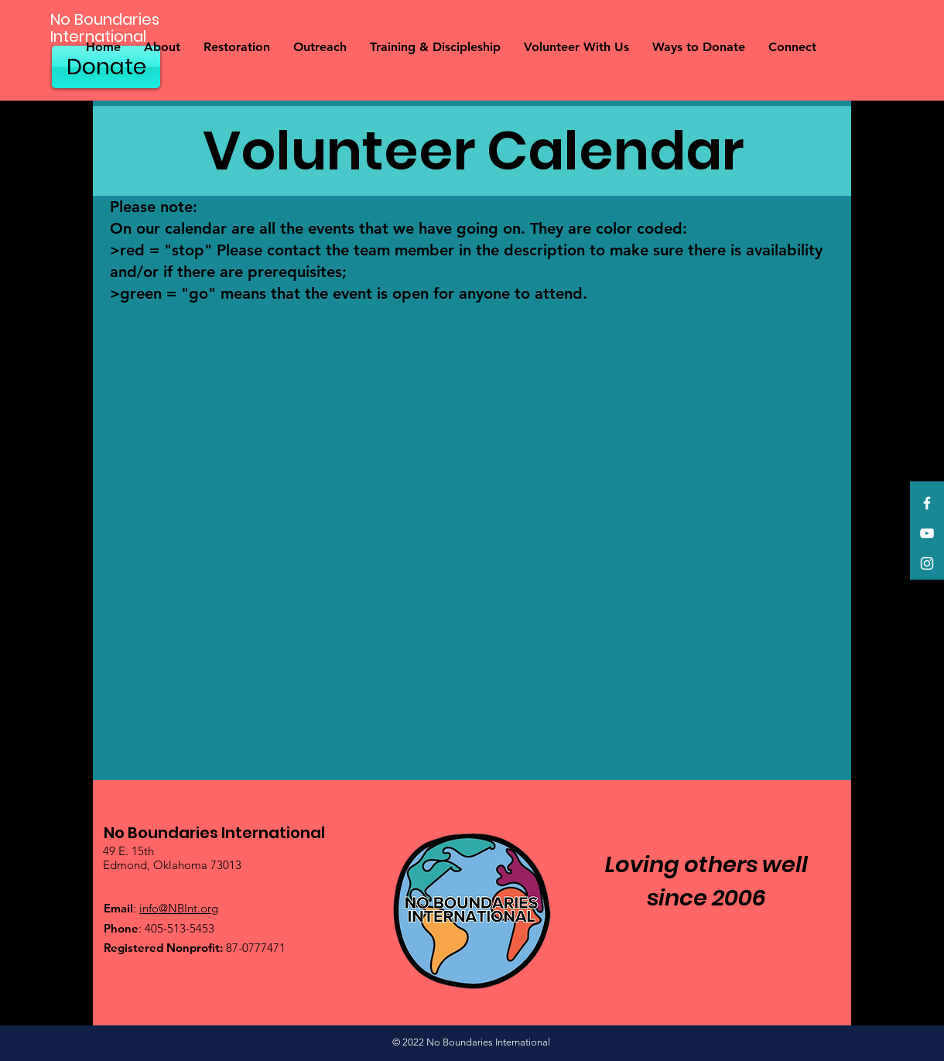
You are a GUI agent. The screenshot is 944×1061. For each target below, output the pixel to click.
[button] (162, 47)
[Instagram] (926, 563)
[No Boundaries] (145, 19)
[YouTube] (926, 533)
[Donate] (106, 67)
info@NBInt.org (178, 908)
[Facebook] (926, 503)
